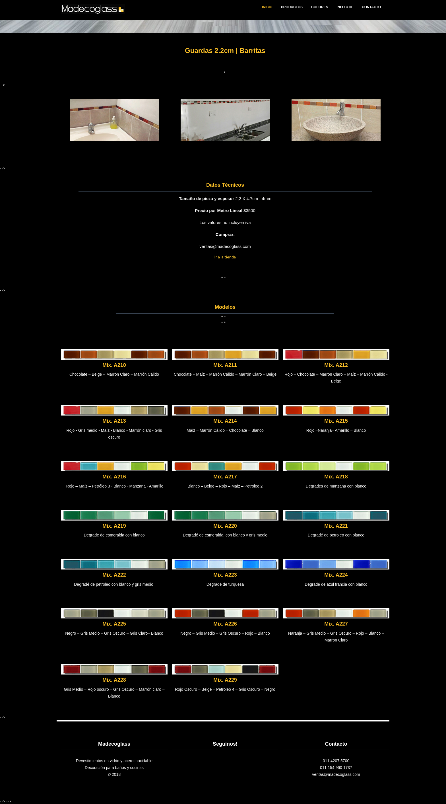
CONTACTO (371, 7)
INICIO (267, 7)
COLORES (319, 7)
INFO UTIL (344, 7)
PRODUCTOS (292, 7)
